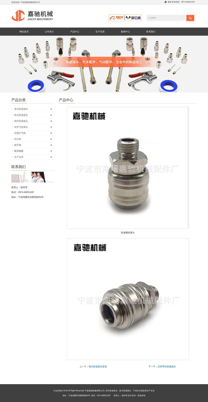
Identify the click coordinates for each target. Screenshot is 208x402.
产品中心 (74, 31)
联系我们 (150, 31)
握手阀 (17, 145)
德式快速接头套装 (98, 366)
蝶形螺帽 (18, 151)
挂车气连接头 (21, 127)
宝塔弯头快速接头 (167, 366)
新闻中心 (125, 31)
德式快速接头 (21, 121)
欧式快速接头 (21, 115)
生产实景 (100, 31)
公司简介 (49, 31)
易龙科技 (141, 395)
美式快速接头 (21, 109)
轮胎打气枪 (20, 133)
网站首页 (24, 31)
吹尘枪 (17, 139)
